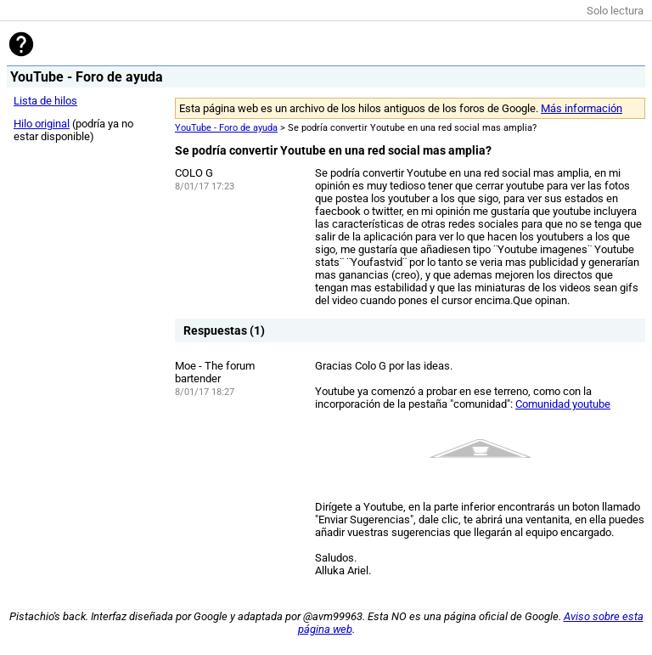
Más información (581, 108)
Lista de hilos (45, 100)
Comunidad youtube (562, 404)
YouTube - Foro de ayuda (226, 127)
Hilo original (42, 123)
